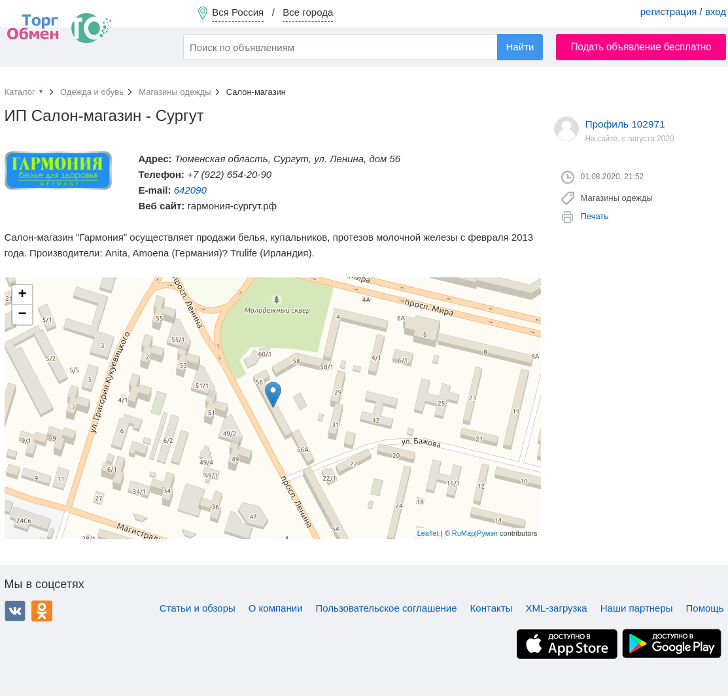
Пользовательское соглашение (386, 608)
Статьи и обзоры (197, 608)
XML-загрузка (556, 608)
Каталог (20, 92)
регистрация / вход (683, 11)
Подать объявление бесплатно (641, 46)
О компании (276, 608)
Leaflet (428, 533)
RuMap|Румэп (475, 533)
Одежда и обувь (92, 92)
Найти (520, 46)
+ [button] (22, 295)
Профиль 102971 (625, 124)
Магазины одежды (175, 92)
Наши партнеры (636, 608)
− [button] (22, 314)
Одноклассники (41, 610)
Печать (595, 216)
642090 (190, 190)
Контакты (491, 608)
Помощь (705, 608)
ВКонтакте (15, 610)
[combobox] (363, 47)
